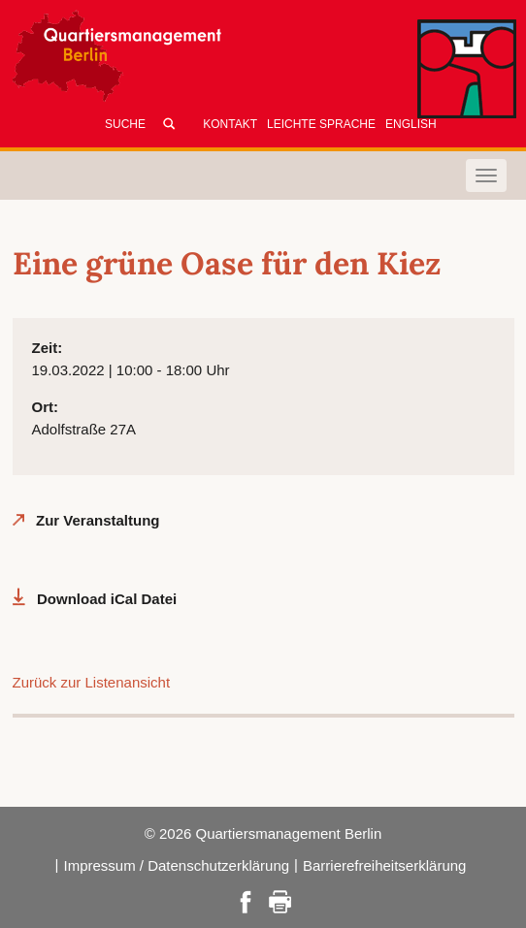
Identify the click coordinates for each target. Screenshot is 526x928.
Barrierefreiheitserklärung (384, 865)
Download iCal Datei (107, 599)
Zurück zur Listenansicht (92, 682)
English (411, 124)
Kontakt (230, 124)
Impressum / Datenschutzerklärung (176, 865)
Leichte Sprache (321, 124)
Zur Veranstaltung (98, 520)
